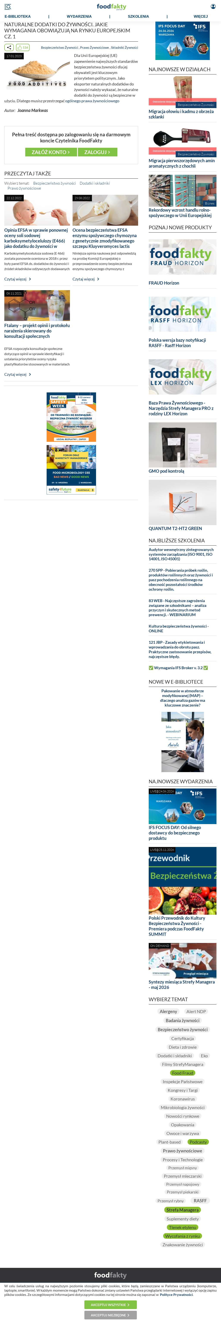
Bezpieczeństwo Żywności (59, 47)
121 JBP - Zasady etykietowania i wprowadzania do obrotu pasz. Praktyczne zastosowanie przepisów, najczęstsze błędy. (180, 649)
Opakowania (182, 1124)
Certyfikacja (182, 1038)
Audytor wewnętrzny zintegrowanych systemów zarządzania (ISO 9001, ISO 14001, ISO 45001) (181, 554)
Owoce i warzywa (182, 1133)
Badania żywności (182, 1020)
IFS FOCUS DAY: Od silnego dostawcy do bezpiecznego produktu (175, 833)
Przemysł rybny (171, 1200)
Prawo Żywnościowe (94, 47)
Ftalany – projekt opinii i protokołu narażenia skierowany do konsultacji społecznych (37, 331)
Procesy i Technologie (183, 1159)
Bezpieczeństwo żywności (54, 183)
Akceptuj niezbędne (108, 1315)
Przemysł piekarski (183, 1192)
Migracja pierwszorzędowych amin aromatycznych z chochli (182, 163)
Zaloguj (95, 152)
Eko (204, 1055)
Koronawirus (182, 1098)
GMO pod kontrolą (166, 471)
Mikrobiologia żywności (183, 1107)
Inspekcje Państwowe (182, 1081)
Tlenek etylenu (182, 1227)
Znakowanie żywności (183, 1244)
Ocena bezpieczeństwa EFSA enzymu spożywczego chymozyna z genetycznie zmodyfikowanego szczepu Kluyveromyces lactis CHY (105, 240)
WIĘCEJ (201, 16)
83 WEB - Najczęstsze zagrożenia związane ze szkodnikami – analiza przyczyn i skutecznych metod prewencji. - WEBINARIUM (177, 607)
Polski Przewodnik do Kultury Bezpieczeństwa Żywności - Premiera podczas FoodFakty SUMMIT (177, 926)
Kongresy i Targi (183, 1090)
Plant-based (169, 1141)
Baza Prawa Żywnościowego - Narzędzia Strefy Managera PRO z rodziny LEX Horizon (181, 408)
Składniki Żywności (124, 47)
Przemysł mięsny (182, 1167)
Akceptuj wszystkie (108, 1305)
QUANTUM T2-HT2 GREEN (175, 528)
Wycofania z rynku (182, 1236)
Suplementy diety (183, 1218)
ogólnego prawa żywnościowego (92, 101)
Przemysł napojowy (182, 1184)
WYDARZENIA (79, 16)
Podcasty (198, 1141)
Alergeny (168, 1011)
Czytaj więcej (15, 279)
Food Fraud (182, 1072)
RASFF (200, 1200)
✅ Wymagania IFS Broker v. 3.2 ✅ (178, 668)
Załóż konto (49, 152)
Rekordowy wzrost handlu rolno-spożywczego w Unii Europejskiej (180, 212)
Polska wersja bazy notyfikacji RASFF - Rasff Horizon (177, 342)
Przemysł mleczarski (183, 1176)
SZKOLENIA (138, 16)
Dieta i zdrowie (183, 1047)
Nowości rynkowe (182, 1116)
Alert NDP (196, 1011)
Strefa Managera (183, 1209)
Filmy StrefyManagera (182, 1064)
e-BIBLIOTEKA (18, 16)
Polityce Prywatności (176, 1294)
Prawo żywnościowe (24, 188)
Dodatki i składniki (95, 183)
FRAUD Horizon (164, 282)
